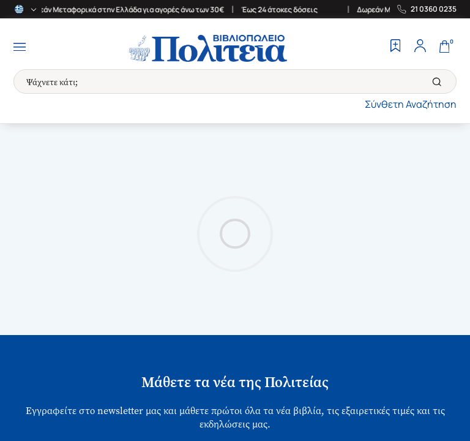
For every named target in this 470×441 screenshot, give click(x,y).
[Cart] (444, 47)
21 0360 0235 (434, 9)
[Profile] (420, 47)
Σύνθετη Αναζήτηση (411, 104)
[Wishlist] (395, 47)
